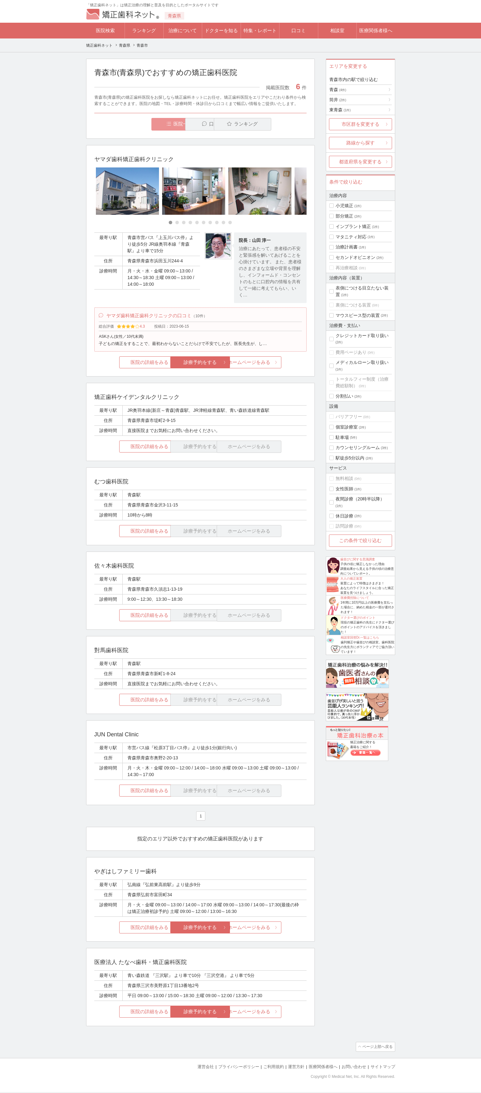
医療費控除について (355, 597)
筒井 (337, 99)
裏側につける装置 (353, 304)
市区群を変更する (360, 124)
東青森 (340, 109)
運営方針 (296, 1068)
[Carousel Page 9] (223, 223)
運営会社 (205, 1068)
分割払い (344, 396)
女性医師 (344, 488)
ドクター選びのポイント (358, 617)
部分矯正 (344, 216)
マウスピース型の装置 (358, 315)
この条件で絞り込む (360, 540)
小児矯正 (344, 205)
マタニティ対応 (351, 236)
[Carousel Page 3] (183, 223)
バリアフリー (349, 416)
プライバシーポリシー (238, 1068)
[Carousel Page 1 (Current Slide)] (170, 223)
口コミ (298, 30)
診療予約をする (200, 363)
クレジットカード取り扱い (362, 335)
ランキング (144, 30)
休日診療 (344, 515)
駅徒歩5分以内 (350, 457)
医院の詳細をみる (129, 363)
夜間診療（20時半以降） (360, 498)
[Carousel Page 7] (210, 223)
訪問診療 (344, 526)
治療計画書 (347, 246)
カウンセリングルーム (358, 447)
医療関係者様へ (375, 30)
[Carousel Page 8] (217, 223)
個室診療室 (347, 427)
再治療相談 (347, 267)
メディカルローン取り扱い (362, 362)
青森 (337, 89)
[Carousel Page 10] (230, 223)
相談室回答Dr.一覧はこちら (360, 637)
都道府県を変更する (360, 161)
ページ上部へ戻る (377, 1048)
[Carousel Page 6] (203, 223)
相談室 (337, 30)
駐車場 (342, 437)
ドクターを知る (221, 30)
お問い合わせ (354, 1068)
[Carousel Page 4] (190, 223)
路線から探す (360, 142)
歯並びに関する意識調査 (357, 559)
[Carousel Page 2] (177, 223)
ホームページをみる (271, 363)
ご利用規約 (273, 1068)
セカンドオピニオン (355, 257)
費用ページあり (351, 352)
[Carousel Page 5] (197, 223)
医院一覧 (137, 124)
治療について (182, 30)
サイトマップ (383, 1068)
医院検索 (105, 30)
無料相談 (344, 478)
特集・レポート (260, 30)
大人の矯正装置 (351, 578)
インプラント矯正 (353, 226)
